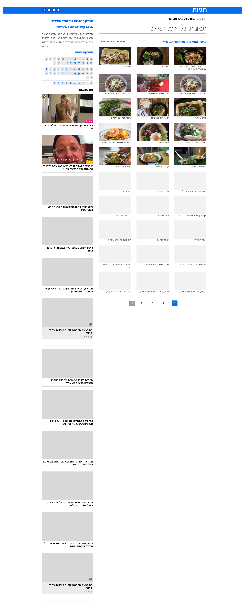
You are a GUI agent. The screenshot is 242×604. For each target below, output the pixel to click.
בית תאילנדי (76, 38)
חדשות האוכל (46, 34)
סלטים (86, 46)
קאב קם (43, 46)
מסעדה (86, 34)
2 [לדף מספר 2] (160, 303)
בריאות (113, 3)
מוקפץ (48, 42)
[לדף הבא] (129, 303)
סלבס (141, 3)
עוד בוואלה (83, 90)
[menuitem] (185, 3)
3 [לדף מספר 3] (149, 303)
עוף (67, 38)
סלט (79, 42)
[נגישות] (5, 3)
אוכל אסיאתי (69, 34)
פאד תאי (58, 34)
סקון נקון (72, 42)
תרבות (152, 3)
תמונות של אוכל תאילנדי (179, 19)
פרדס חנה (62, 42)
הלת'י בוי (85, 42)
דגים (50, 38)
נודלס (42, 42)
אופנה (76, 3)
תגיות (200, 19)
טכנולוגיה (88, 3)
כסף (132, 3)
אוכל (123, 3)
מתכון (87, 38)
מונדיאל (164, 3)
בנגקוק (42, 38)
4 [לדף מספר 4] (138, 303)
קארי (54, 42)
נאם (79, 34)
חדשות (187, 3)
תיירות (101, 3)
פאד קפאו (59, 38)
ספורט (176, 3)
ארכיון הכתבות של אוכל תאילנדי (68, 21)
